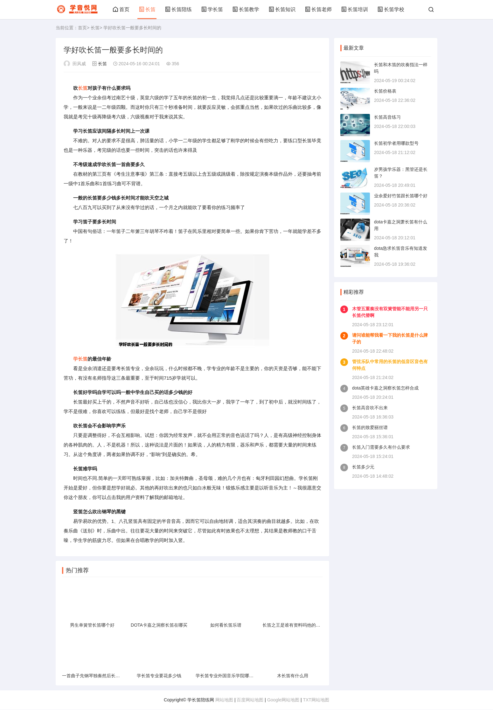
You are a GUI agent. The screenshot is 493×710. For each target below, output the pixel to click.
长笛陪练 (178, 9)
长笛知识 (282, 9)
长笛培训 (354, 9)
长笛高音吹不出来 (370, 407)
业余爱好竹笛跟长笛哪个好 (400, 195)
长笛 (147, 9)
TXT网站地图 (316, 700)
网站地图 (224, 700)
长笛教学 (246, 9)
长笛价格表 (385, 91)
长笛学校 (391, 9)
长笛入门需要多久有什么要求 (381, 447)
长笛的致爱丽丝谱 (370, 427)
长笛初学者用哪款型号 (396, 143)
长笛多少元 (363, 466)
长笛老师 (318, 9)
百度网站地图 (250, 700)
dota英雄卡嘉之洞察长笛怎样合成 (385, 387)
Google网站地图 (283, 700)
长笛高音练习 (387, 117)
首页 (121, 9)
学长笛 (212, 9)
